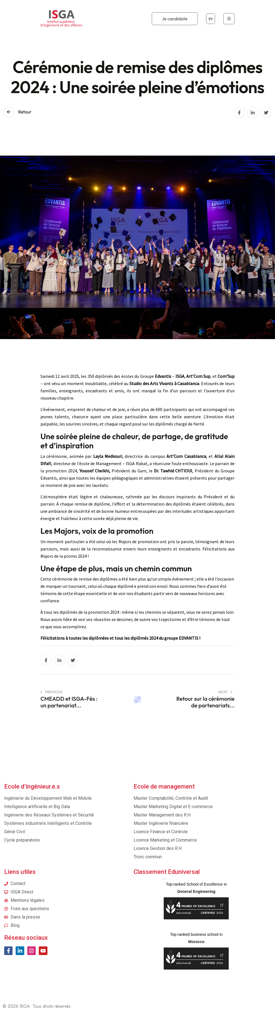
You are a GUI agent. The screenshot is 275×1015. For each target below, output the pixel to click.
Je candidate (174, 18)
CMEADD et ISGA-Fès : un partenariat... (69, 702)
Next (225, 692)
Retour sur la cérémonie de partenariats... (205, 702)
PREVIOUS (51, 692)
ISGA (25, 1006)
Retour (17, 112)
